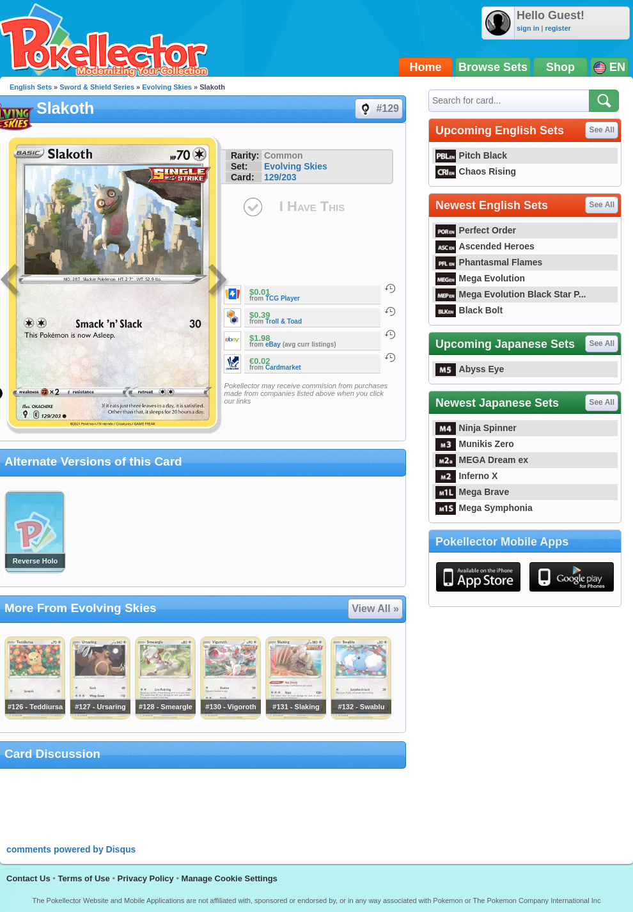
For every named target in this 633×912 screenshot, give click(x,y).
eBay (273, 344)
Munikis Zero (474, 444)
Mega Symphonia (484, 508)
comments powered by (71, 849)
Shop (560, 67)
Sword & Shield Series (96, 87)
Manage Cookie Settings (229, 878)
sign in (528, 28)
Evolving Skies (167, 87)
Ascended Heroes (485, 246)
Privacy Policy (146, 878)
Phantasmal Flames (488, 262)
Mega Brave (472, 492)
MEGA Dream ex (481, 460)
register (557, 28)
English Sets (31, 87)
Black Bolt (469, 310)
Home (426, 67)
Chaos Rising (475, 171)
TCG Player (282, 298)
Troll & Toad (283, 321)
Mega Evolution (480, 278)
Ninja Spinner (476, 428)
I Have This (312, 206)
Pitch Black (471, 155)
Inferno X (466, 476)
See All (601, 129)
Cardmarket (283, 367)
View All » (375, 608)
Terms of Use (83, 878)
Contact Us (28, 878)
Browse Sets (493, 67)
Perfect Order (475, 230)
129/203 (280, 177)
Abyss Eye (469, 369)
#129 (378, 109)
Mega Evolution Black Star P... (510, 294)
